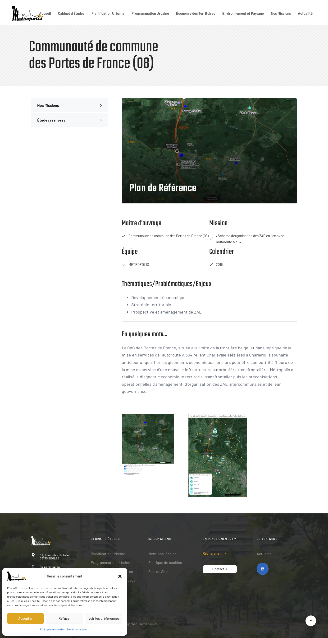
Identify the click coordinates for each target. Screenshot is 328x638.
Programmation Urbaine (150, 13)
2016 (216, 264)
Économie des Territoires (195, 13)
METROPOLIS (135, 264)
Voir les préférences (103, 618)
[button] (120, 576)
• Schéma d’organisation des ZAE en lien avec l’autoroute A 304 (246, 239)
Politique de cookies (52, 629)
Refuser (65, 618)
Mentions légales (77, 629)
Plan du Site (158, 571)
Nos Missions (281, 13)
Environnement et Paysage (243, 13)
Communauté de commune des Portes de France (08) (165, 236)
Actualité (305, 13)
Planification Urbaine (107, 13)
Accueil (45, 13)
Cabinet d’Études (71, 13)
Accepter (25, 618)
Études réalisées (69, 120)
